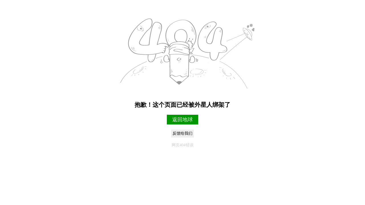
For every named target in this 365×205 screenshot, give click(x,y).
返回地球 (182, 119)
